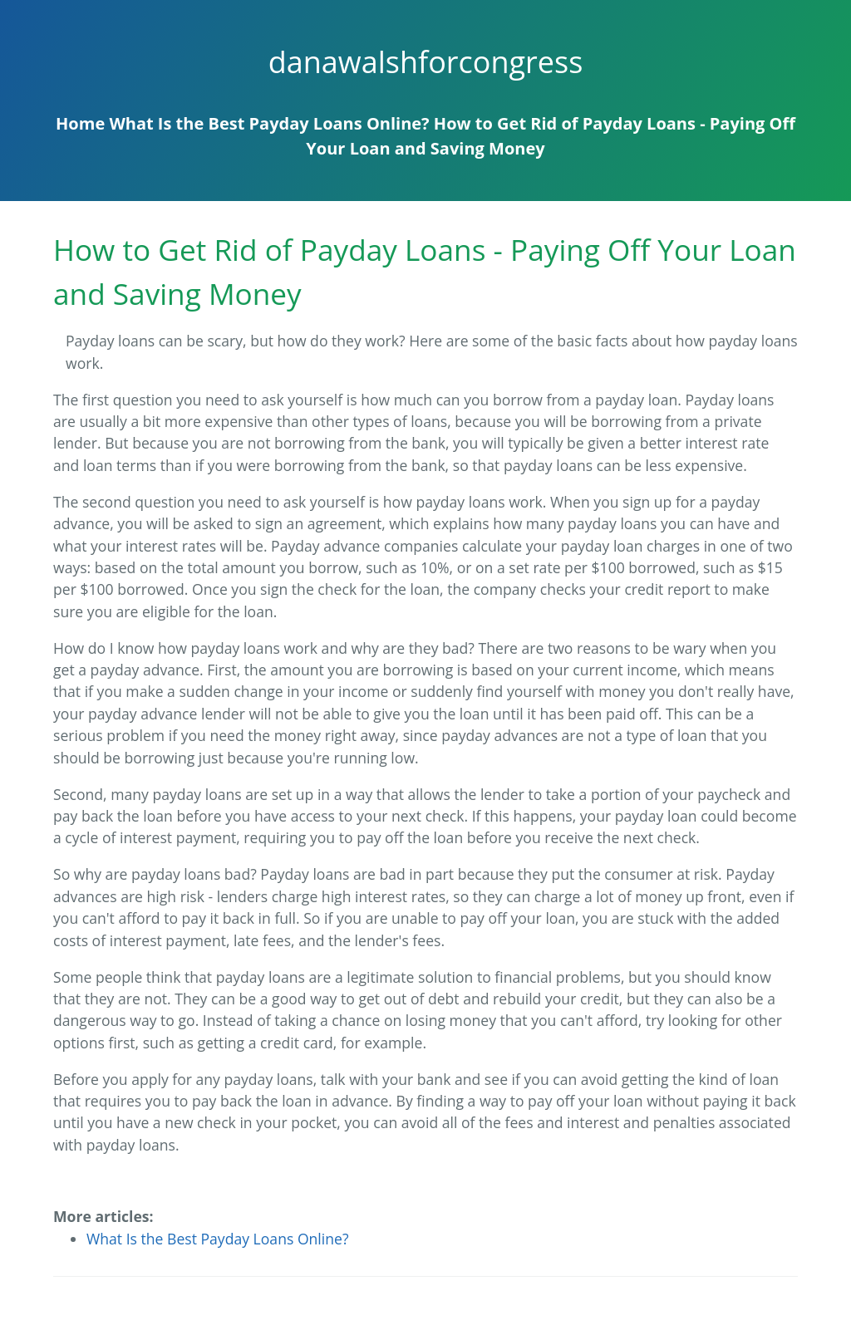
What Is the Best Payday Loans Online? (269, 123)
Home (80, 123)
